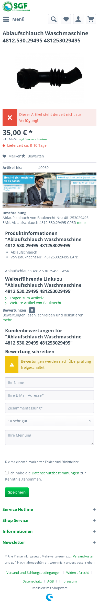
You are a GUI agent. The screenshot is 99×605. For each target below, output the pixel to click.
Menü (14, 18)
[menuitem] (13, 19)
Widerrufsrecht (77, 572)
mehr (81, 222)
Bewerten (32, 156)
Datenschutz (32, 581)
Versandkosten (83, 556)
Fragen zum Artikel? (24, 297)
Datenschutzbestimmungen (55, 473)
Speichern (17, 492)
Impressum (68, 581)
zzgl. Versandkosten (32, 139)
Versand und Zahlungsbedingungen (33, 572)
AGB (50, 581)
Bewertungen (14, 310)
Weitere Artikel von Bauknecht (33, 302)
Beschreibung (14, 212)
